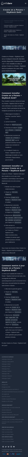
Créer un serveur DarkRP (8, 441)
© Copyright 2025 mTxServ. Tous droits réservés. (12, 449)
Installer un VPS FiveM (7, 401)
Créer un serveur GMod (7, 439)
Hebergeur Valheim (6, 371)
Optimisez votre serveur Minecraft (10, 414)
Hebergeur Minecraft (7, 359)
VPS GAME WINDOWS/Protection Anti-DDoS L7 (13, 391)
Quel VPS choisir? (6, 396)
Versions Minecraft (6, 410)
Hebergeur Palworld (7, 376)
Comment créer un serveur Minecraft (11, 407)
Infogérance (5, 384)
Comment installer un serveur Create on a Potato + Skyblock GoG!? (14, 26)
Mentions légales (5, 451)
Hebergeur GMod (6, 364)
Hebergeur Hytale (6, 378)
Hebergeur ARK (5, 373)
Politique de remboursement (16, 451)
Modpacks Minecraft (7, 412)
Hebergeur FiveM (6, 366)
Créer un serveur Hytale (7, 434)
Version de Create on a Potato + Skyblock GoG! (14, 35)
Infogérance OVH (6, 387)
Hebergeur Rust (6, 369)
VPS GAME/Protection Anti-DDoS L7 (10, 389)
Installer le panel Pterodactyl (9, 399)
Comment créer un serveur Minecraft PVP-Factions (12, 422)
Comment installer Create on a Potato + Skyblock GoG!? (14, 21)
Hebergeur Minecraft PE (8, 361)
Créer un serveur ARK (7, 429)
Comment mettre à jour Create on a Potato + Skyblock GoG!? (12, 30)
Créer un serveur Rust (7, 432)
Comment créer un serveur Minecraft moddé (13, 419)
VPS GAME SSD (5, 394)
